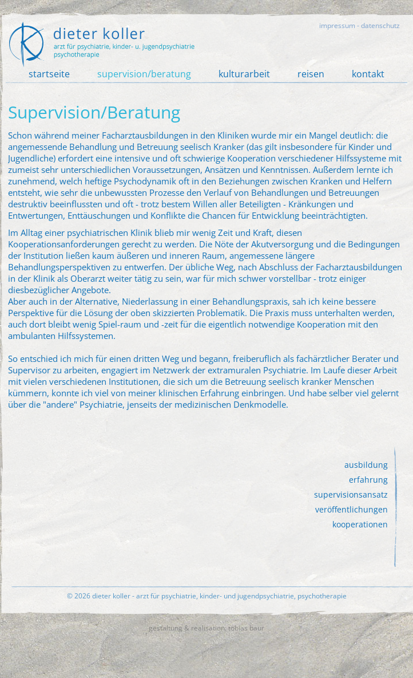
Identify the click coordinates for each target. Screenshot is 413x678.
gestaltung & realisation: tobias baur (206, 628)
